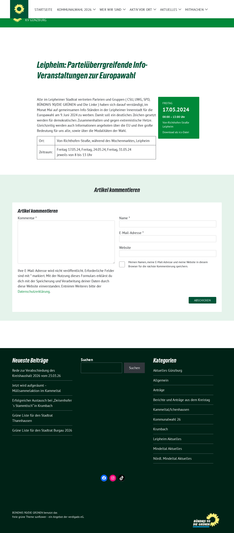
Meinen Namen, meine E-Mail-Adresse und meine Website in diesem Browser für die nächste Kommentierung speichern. (168, 258)
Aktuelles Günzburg (167, 365)
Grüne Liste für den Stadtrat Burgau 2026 (42, 424)
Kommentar (27, 212)
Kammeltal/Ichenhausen (171, 404)
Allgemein (160, 374)
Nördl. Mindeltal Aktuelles (172, 453)
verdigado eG (76, 511)
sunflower (40, 511)
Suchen (87, 354)
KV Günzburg (35, 20)
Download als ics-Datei (176, 126)
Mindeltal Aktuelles (167, 443)
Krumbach (160, 423)
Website (125, 242)
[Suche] (210, 3)
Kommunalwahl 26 (167, 413)
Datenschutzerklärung (34, 286)
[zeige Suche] (215, 3)
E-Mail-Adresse (131, 227)
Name (124, 212)
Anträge (159, 384)
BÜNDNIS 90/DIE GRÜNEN (47, 15)
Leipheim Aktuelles (167, 433)
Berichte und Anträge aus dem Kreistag (181, 394)
